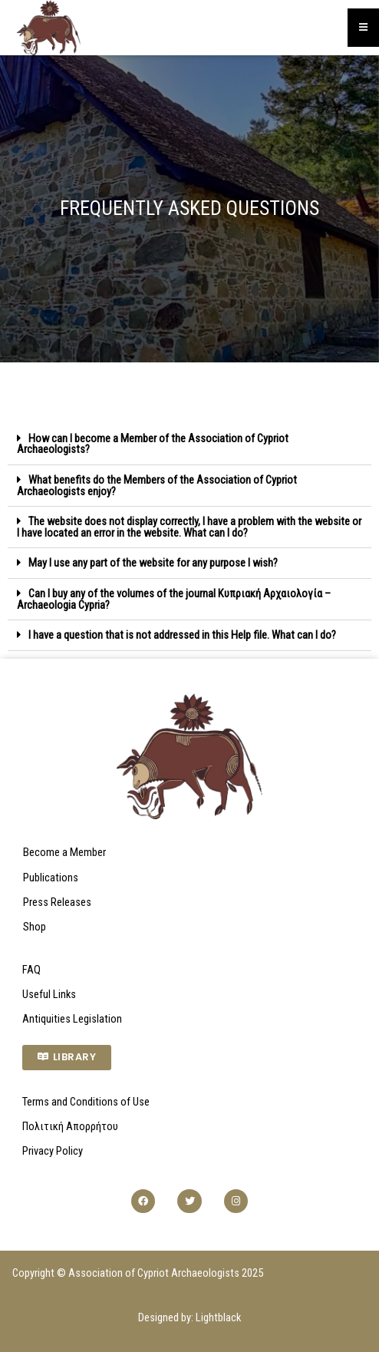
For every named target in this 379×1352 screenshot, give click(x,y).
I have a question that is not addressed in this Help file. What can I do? (182, 635)
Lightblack (218, 1317)
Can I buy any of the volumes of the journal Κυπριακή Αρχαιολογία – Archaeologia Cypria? (174, 599)
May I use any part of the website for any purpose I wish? (153, 563)
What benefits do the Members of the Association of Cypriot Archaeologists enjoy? (157, 485)
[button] (189, 444)
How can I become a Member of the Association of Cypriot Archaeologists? (152, 444)
